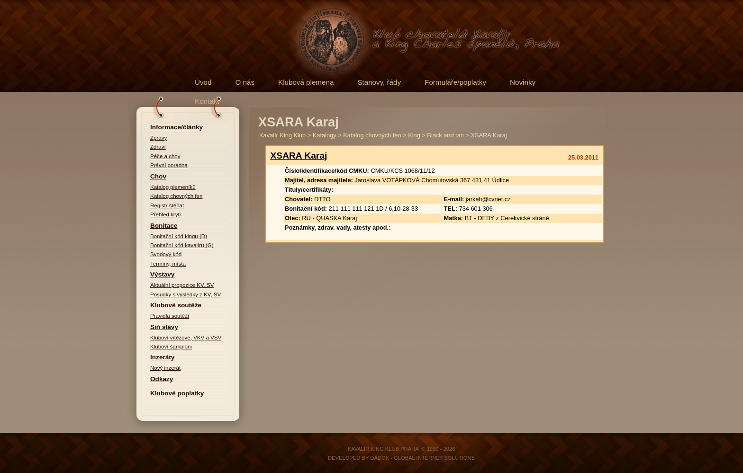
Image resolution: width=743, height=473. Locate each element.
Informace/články (176, 127)
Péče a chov (165, 156)
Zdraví (158, 147)
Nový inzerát (165, 368)
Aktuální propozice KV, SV (182, 285)
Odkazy (161, 379)
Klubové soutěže (175, 305)
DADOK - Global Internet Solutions (422, 458)
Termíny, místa (168, 264)
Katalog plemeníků (173, 187)
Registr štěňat (167, 205)
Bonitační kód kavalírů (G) (182, 245)
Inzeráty (162, 357)
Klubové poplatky (177, 393)
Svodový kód (165, 254)
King (414, 135)
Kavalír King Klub (282, 135)
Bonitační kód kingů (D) (178, 236)
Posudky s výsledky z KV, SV (185, 294)
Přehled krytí (165, 214)
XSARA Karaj (299, 156)
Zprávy (158, 138)
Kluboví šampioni (171, 346)
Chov (158, 176)
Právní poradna (169, 165)
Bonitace (163, 225)
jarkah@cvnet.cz (488, 199)
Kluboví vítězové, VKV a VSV (185, 337)
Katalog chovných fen (176, 196)
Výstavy (162, 274)
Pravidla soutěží (169, 316)
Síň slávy (164, 326)
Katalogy (324, 135)
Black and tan (445, 135)
